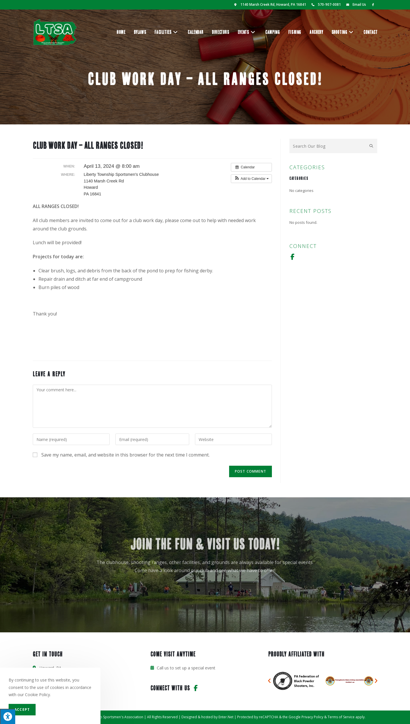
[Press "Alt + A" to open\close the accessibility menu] (7, 716)
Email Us (355, 4)
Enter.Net (225, 717)
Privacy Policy (312, 717)
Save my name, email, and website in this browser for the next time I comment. (125, 455)
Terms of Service (341, 717)
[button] (251, 179)
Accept (22, 709)
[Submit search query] (371, 146)
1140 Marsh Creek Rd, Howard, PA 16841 (269, 4)
